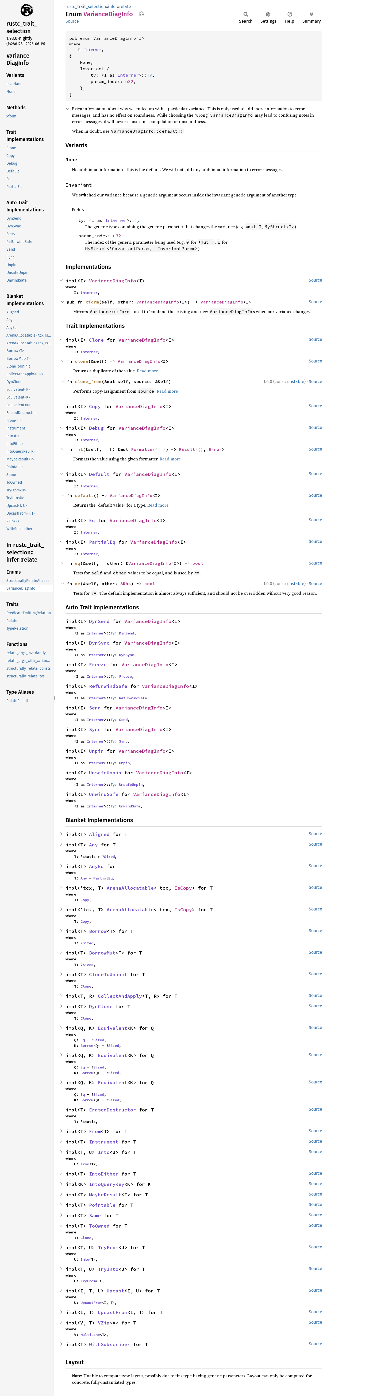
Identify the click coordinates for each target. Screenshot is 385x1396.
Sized (109, 856)
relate (125, 6)
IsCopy (183, 888)
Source (72, 21)
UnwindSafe (103, 794)
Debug (96, 428)
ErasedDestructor (112, 1110)
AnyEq (96, 866)
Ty (149, 75)
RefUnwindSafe (108, 686)
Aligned (99, 834)
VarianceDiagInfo (112, 281)
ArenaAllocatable (130, 888)
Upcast (115, 1291)
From (95, 1131)
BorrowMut (102, 953)
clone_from (88, 381)
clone (81, 361)
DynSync (99, 643)
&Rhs (125, 583)
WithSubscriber (109, 1344)
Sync (95, 729)
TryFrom (108, 1247)
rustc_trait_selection (86, 6)
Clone (96, 340)
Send (95, 708)
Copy (95, 406)
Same (95, 1215)
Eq (92, 520)
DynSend (99, 621)
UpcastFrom (91, 1302)
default (84, 495)
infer (112, 6)
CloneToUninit (108, 974)
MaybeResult (105, 1195)
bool (197, 563)
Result (187, 449)
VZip (104, 1323)
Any (93, 845)
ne (77, 583)
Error (215, 449)
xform (92, 302)
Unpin (96, 751)
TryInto (108, 1269)
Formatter (143, 449)
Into (104, 1152)
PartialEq (102, 542)
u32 (129, 81)
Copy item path (141, 13)
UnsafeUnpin (105, 773)
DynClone (101, 1006)
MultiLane (90, 1334)
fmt (79, 449)
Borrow (98, 931)
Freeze (98, 664)
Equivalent (112, 1028)
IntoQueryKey (106, 1184)
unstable (295, 381)
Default (99, 474)
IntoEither (103, 1174)
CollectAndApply (120, 996)
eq (77, 563)
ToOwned (99, 1226)
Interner (92, 49)
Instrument (103, 1142)
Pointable (102, 1205)
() (200, 449)
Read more (147, 371)
